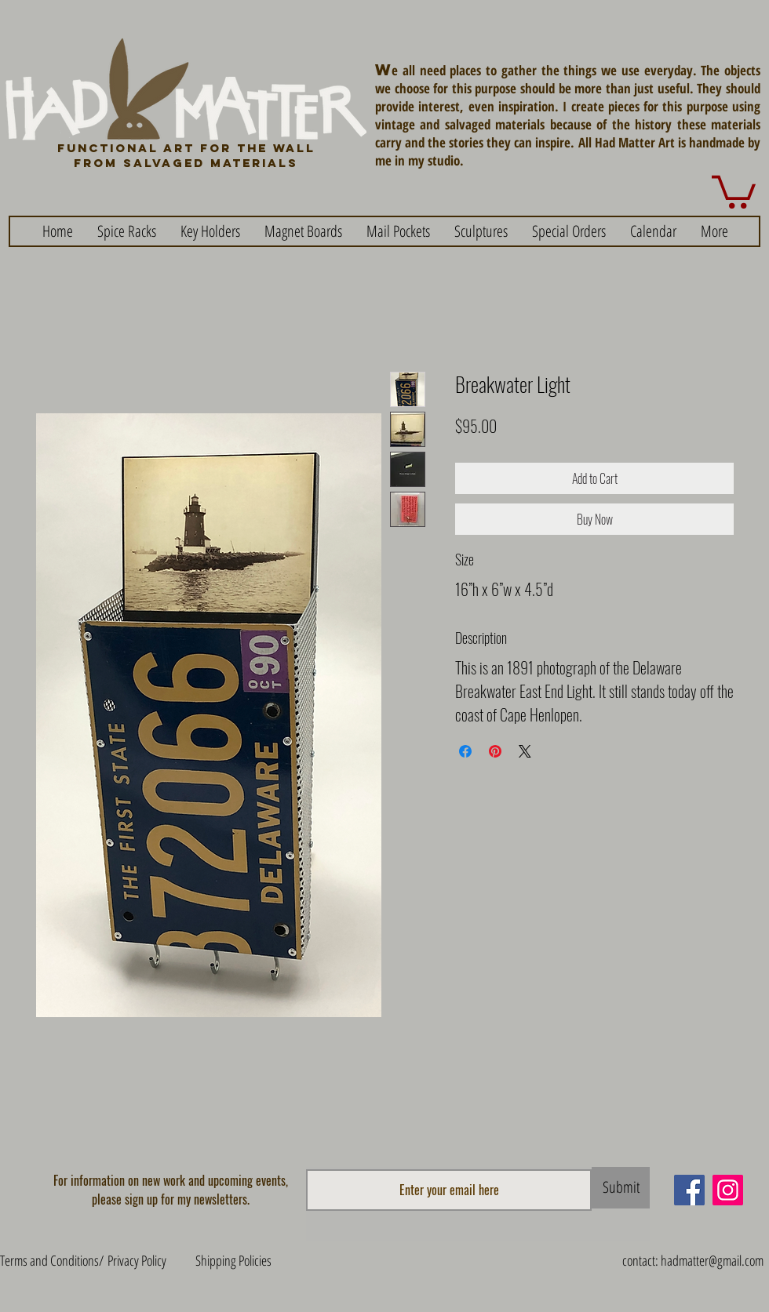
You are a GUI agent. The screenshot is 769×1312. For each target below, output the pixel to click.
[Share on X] (525, 751)
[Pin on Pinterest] (495, 751)
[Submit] (621, 1187)
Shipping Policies (233, 1260)
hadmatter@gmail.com (712, 1260)
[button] (734, 190)
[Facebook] (689, 1190)
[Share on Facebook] (465, 751)
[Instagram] (728, 1190)
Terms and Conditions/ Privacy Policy (83, 1260)
